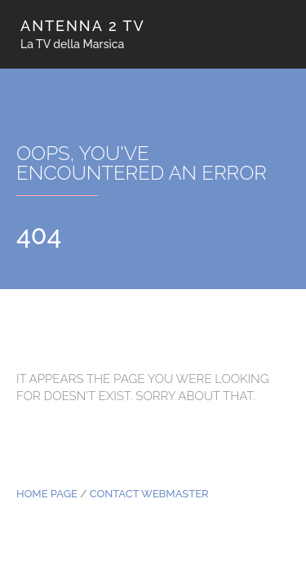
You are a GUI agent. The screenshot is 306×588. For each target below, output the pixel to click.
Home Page (47, 494)
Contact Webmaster (149, 494)
